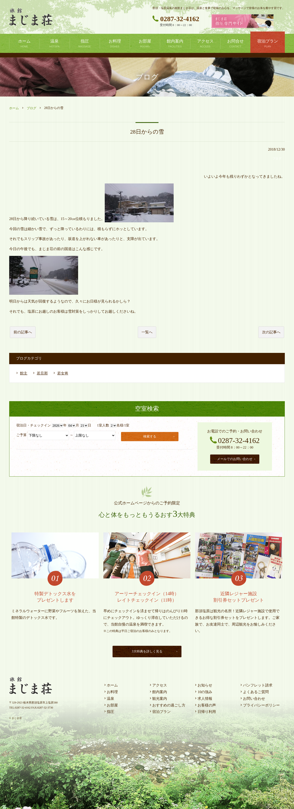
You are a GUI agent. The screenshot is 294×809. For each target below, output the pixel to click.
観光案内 (158, 697)
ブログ (31, 108)
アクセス (158, 684)
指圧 (108, 710)
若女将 (62, 373)
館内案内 (158, 691)
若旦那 (42, 373)
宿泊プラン (160, 710)
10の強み (203, 691)
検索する (160, 436)
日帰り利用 (205, 710)
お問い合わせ (252, 697)
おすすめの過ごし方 (167, 704)
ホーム (14, 108)
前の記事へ (23, 332)
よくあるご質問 (254, 691)
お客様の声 (205, 704)
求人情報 (203, 697)
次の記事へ (271, 332)
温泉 (108, 697)
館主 (23, 373)
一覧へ (147, 332)
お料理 (110, 691)
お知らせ (203, 684)
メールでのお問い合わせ (236, 458)
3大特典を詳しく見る (154, 650)
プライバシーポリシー (259, 704)
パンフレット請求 (255, 684)
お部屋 (110, 704)
